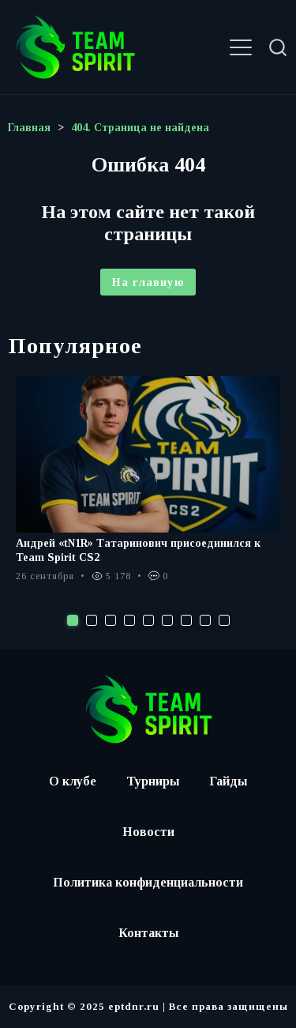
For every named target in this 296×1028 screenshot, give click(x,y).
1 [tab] (72, 620)
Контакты (148, 933)
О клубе (72, 781)
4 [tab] (129, 620)
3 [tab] (110, 620)
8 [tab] (205, 620)
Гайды (228, 781)
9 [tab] (224, 620)
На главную (148, 282)
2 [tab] (91, 620)
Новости (148, 831)
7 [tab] (186, 620)
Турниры (152, 781)
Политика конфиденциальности (148, 882)
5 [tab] (148, 620)
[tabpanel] (148, 487)
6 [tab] (167, 620)
